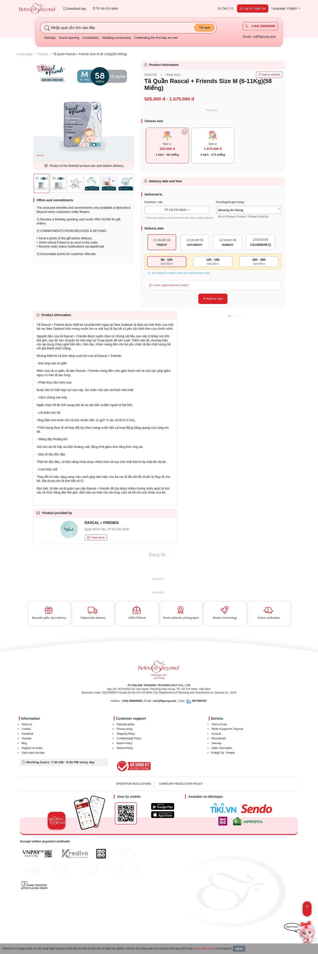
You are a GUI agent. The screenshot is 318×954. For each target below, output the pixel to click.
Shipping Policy (126, 733)
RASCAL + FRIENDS (102, 523)
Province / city (154, 202)
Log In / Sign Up (252, 8)
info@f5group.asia (164, 700)
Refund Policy (125, 748)
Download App (74, 8)
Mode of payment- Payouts (227, 728)
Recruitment (219, 738)
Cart (225, 8)
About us (27, 724)
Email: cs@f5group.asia (259, 36)
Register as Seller (32, 748)
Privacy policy (125, 728)
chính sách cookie (204, 948)
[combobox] (248, 210)
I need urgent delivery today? (169, 285)
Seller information (222, 748)
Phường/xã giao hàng (230, 202)
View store (96, 537)
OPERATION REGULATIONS (133, 783)
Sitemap (216, 743)
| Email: (136, 700)
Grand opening (69, 37)
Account (216, 733)
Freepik (230, 752)
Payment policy (125, 724)
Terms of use (219, 724)
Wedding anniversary (116, 37)
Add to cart (213, 298)
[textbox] (248, 213)
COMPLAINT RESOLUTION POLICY (181, 783)
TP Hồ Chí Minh (105, 8)
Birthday (50, 37)
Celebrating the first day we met (156, 37)
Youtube (26, 738)
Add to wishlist (269, 74)
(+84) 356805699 (260, 26)
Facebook (27, 733)
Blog (24, 743)
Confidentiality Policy (129, 738)
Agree (239, 948)
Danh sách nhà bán (33, 752)
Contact (26, 728)
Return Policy (124, 743)
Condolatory (90, 37)
